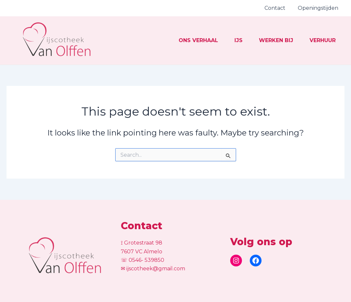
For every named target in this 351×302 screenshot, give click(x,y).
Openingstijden (319, 8)
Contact (277, 8)
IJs (211, 45)
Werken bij (259, 45)
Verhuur (315, 45)
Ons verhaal (161, 45)
